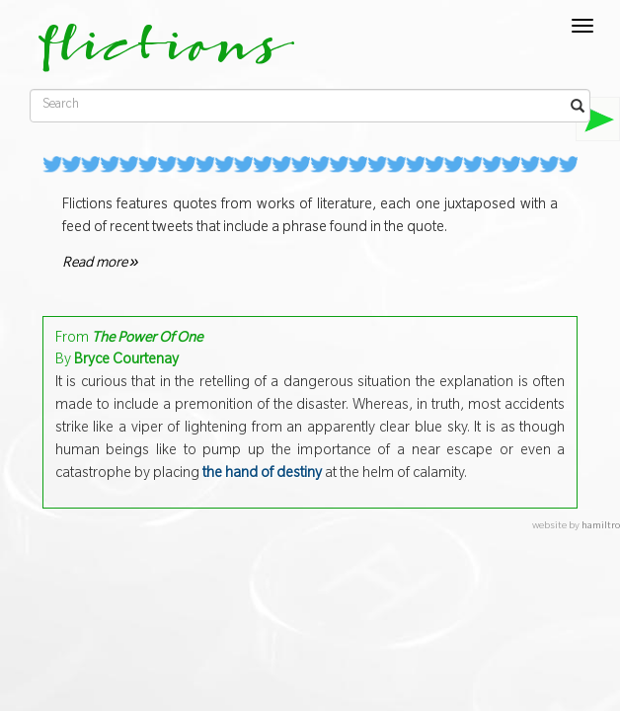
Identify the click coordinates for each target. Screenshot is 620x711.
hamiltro (600, 526)
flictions (152, 54)
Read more (100, 265)
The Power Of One (147, 340)
